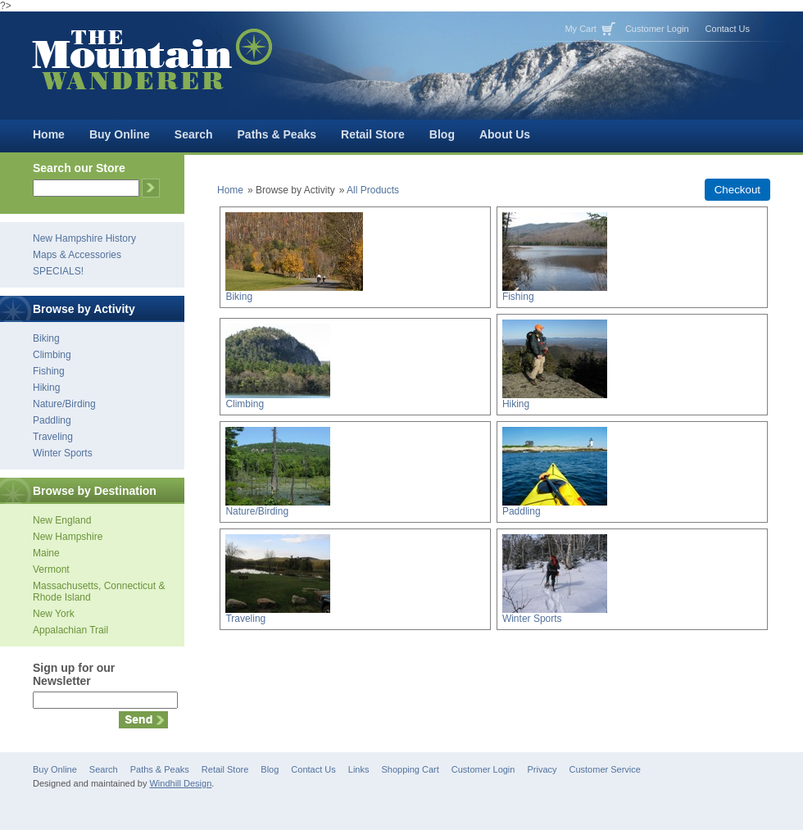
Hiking (46, 387)
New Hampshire (67, 536)
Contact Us (727, 29)
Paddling (52, 420)
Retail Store (373, 134)
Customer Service (605, 769)
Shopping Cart (409, 769)
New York (54, 613)
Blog (442, 134)
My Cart (581, 29)
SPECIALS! (58, 271)
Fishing (49, 371)
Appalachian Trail (70, 630)
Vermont (51, 569)
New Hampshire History (84, 238)
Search (194, 134)
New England (62, 520)
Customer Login (657, 29)
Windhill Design (180, 783)
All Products (373, 190)
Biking (46, 338)
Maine (46, 553)
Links (359, 769)
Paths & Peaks (277, 134)
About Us (504, 134)
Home (49, 134)
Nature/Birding (64, 404)
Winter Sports (63, 453)
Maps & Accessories (77, 255)
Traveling (53, 436)
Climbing (52, 355)
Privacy (541, 769)
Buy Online (119, 134)
